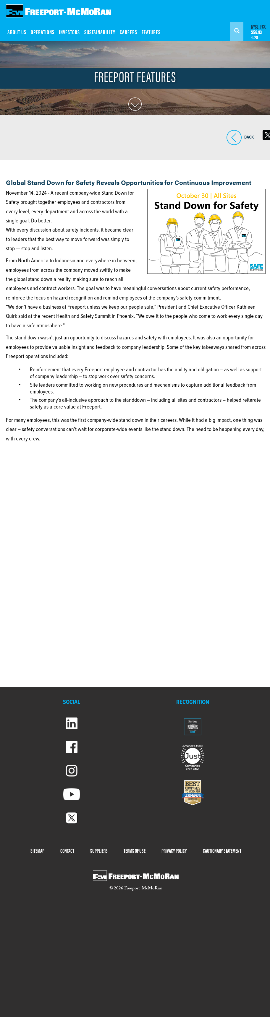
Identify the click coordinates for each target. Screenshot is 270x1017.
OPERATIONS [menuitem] (42, 31)
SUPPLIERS (99, 851)
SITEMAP (37, 851)
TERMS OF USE (134, 851)
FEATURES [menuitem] (151, 31)
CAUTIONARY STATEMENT (222, 851)
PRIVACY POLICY (174, 851)
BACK (234, 137)
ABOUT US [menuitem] (16, 31)
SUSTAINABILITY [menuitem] (99, 31)
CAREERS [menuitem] (128, 31)
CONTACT (67, 851)
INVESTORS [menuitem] (69, 31)
